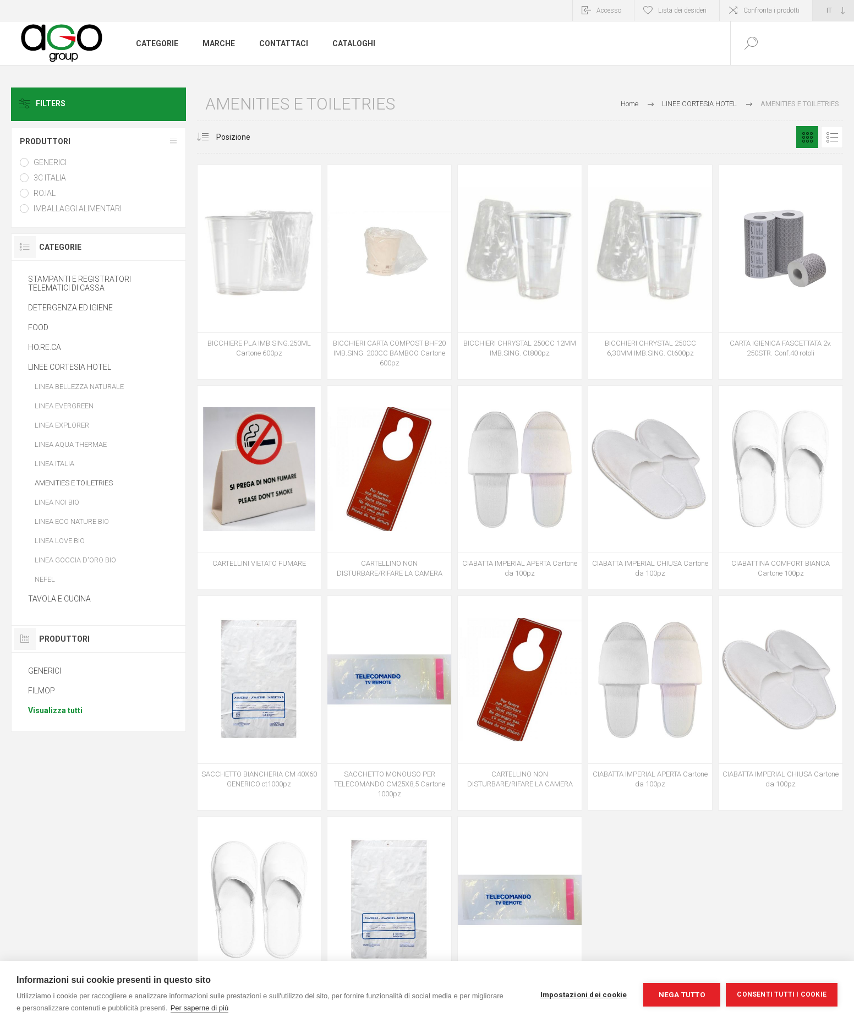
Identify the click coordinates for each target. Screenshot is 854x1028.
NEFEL (45, 579)
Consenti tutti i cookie (781, 994)
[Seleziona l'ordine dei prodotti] (244, 137)
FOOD (38, 327)
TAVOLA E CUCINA (59, 598)
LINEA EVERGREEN (64, 406)
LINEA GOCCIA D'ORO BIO (75, 560)
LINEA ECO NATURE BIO (72, 521)
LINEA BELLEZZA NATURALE (79, 386)
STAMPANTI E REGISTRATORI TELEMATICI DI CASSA (79, 283)
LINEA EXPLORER (62, 425)
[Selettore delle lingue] (833, 10)
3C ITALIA (50, 177)
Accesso (608, 10)
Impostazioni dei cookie (583, 994)
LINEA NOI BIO (57, 502)
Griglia (807, 137)
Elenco (832, 137)
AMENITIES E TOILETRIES (74, 483)
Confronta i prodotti (771, 10)
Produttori (45, 141)
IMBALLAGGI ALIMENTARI (78, 208)
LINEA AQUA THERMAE (71, 444)
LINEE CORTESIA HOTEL (69, 367)
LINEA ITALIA (54, 464)
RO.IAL (45, 193)
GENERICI (50, 162)
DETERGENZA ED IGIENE (70, 307)
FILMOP (41, 690)
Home (629, 104)
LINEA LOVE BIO (60, 541)
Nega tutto (682, 994)
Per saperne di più (200, 1008)
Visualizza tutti (55, 710)
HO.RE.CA (44, 347)
